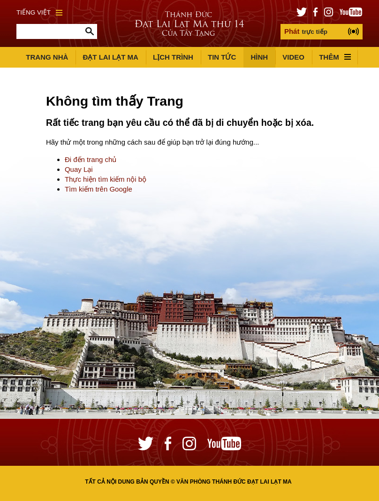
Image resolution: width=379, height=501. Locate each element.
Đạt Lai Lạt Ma (110, 57)
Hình (259, 57)
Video (293, 57)
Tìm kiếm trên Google (98, 189)
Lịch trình (173, 57)
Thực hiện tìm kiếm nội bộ (105, 179)
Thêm (335, 57)
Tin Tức (222, 57)
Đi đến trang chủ (90, 159)
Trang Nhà (47, 57)
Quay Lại (79, 169)
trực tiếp (305, 31)
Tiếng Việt (39, 12)
